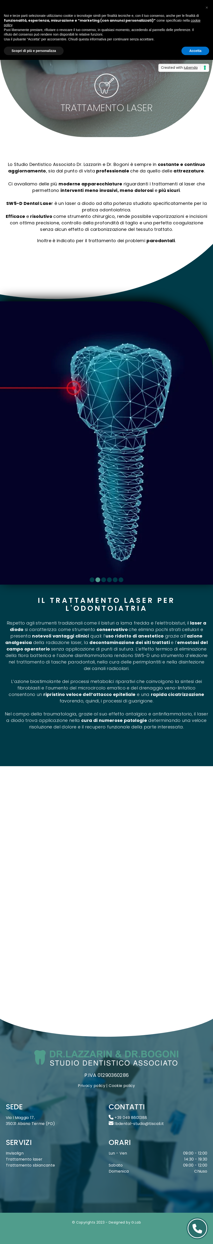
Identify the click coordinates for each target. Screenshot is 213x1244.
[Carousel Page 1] (92, 579)
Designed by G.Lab (125, 1222)
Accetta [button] (195, 51)
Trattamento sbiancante (30, 1165)
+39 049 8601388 (128, 1117)
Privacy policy (91, 1085)
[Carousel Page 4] (109, 579)
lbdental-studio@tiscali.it (136, 1123)
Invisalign (15, 1153)
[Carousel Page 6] (121, 579)
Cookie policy (122, 1085)
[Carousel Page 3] (103, 579)
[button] (207, 8)
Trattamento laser (24, 1159)
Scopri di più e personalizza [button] (34, 51)
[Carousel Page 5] (115, 579)
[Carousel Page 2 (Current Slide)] (97, 579)
